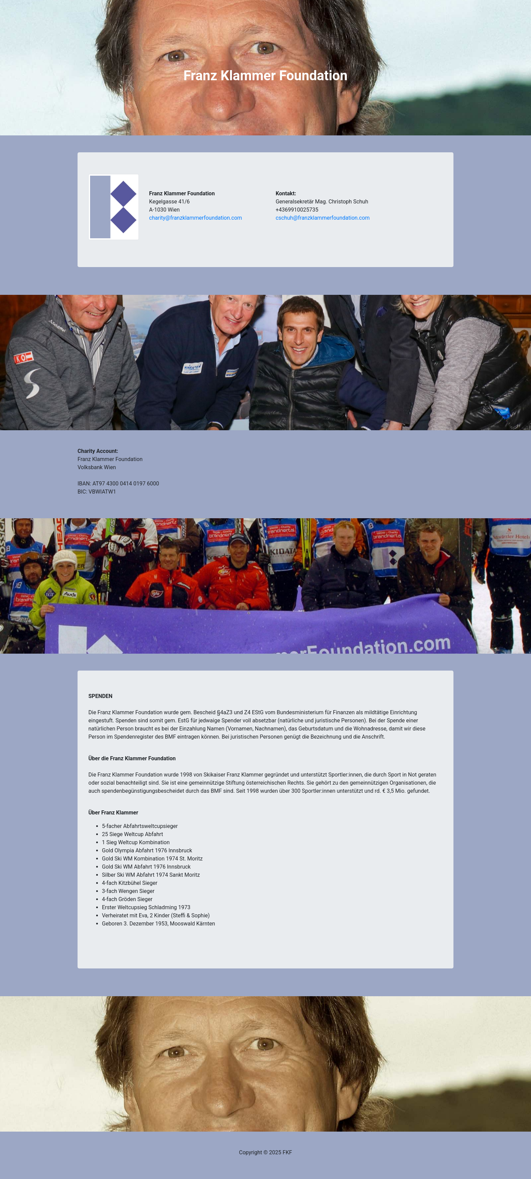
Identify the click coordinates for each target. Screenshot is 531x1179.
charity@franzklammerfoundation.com (195, 218)
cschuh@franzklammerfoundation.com (323, 218)
